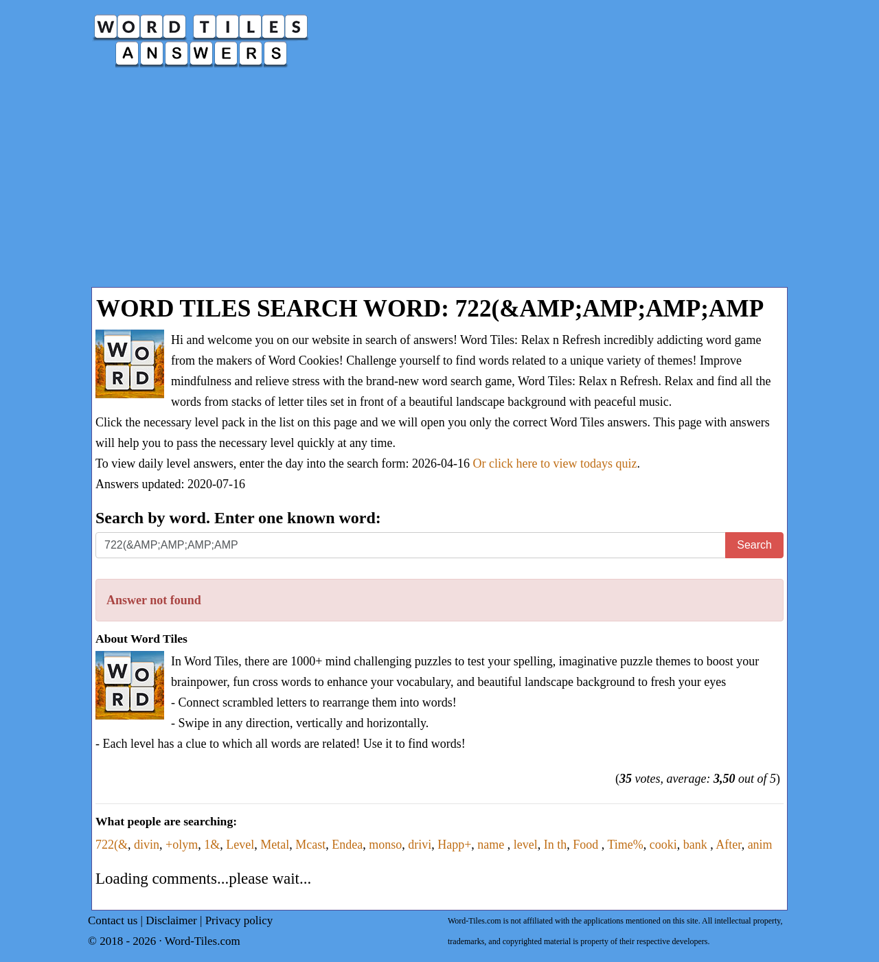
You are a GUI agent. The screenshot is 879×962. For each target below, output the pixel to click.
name (492, 844)
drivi (419, 844)
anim (760, 844)
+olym (181, 844)
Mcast (310, 844)
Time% (625, 844)
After (728, 844)
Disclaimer (171, 920)
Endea (347, 844)
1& (212, 844)
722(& (111, 844)
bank (697, 844)
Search (754, 545)
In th (555, 844)
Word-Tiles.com (202, 941)
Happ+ (454, 844)
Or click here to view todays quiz (555, 463)
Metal (274, 844)
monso (385, 844)
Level (240, 844)
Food (587, 844)
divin (146, 844)
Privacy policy (239, 920)
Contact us (112, 920)
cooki (663, 844)
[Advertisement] (439, 184)
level (526, 844)
